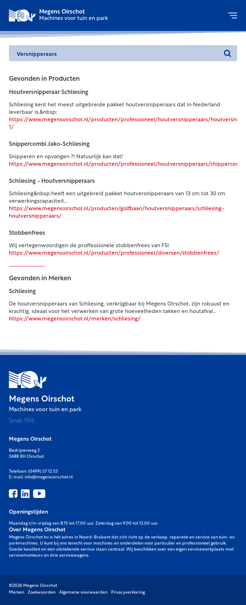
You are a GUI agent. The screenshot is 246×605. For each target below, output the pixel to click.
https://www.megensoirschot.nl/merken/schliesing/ (75, 319)
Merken (16, 592)
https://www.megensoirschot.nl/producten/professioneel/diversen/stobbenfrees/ (114, 253)
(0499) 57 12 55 (43, 471)
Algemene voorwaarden (83, 592)
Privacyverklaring (128, 592)
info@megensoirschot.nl (49, 477)
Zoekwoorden (42, 592)
